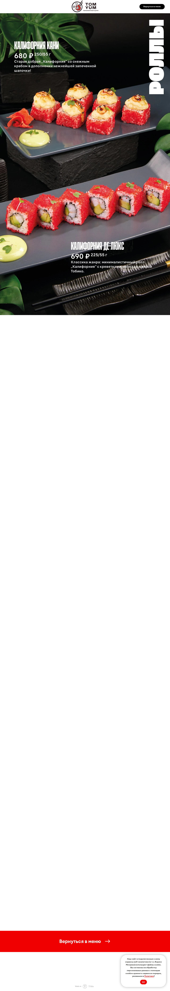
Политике (149, 976)
